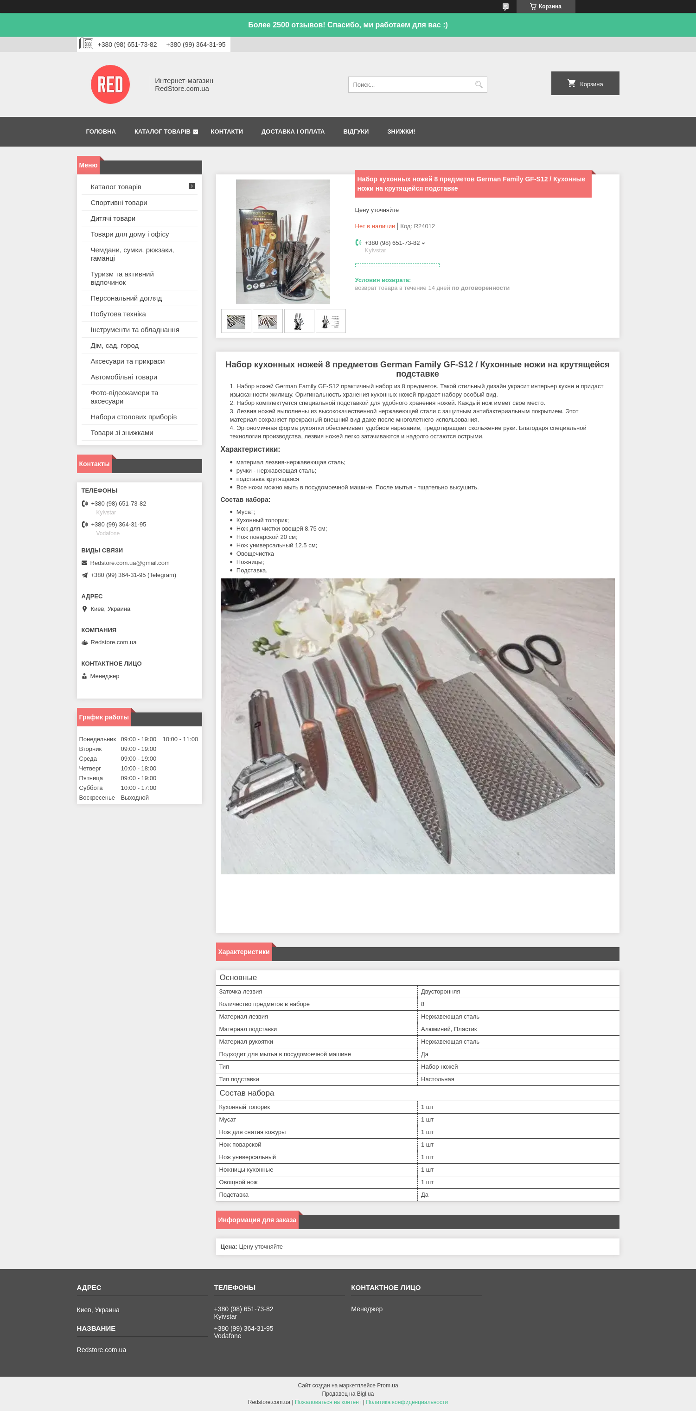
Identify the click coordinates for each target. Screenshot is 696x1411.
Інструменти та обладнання (135, 330)
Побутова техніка (118, 314)
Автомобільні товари (124, 377)
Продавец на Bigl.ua (348, 1394)
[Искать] (479, 85)
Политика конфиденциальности (407, 1402)
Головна (101, 131)
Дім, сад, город (115, 345)
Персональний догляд (126, 298)
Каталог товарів (162, 131)
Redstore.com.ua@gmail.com (130, 562)
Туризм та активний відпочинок (122, 278)
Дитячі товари (113, 218)
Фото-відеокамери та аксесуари (125, 397)
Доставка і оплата (293, 131)
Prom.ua (387, 1385)
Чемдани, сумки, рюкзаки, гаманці (132, 254)
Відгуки (356, 131)
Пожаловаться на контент (328, 1402)
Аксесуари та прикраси (128, 361)
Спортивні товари (119, 202)
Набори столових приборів (134, 417)
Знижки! (401, 131)
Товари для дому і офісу (130, 234)
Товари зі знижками (122, 432)
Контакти (227, 131)
